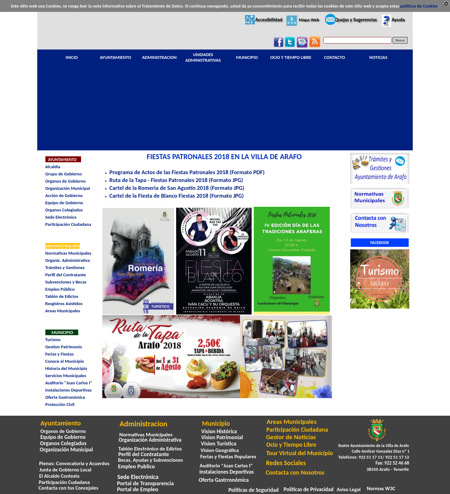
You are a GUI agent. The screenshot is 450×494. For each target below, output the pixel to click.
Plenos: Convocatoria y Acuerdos (74, 463)
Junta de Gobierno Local (65, 469)
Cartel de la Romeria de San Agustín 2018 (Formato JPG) (177, 187)
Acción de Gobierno (64, 195)
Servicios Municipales (65, 375)
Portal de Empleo (137, 489)
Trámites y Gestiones (65, 267)
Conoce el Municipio (64, 361)
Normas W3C (381, 488)
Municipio (216, 423)
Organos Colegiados (64, 210)
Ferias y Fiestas (59, 354)
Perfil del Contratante (65, 275)
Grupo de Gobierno (63, 174)
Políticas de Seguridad (253, 489)
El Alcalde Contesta (59, 476)
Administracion (143, 424)
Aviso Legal (349, 489)
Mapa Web (309, 20)
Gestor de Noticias (291, 437)
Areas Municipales (62, 311)
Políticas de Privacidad (309, 489)
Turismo (53, 339)
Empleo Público (60, 289)
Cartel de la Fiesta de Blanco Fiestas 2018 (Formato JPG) (177, 195)
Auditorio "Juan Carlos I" (68, 383)
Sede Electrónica (61, 217)
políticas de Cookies (419, 6)
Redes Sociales (286, 463)
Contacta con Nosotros (295, 472)
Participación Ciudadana (68, 224)
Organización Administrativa (150, 440)
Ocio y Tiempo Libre (291, 444)
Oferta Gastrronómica (224, 479)
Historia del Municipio (66, 368)
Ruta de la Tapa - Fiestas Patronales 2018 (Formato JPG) (176, 180)
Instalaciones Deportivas (68, 390)
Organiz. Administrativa (67, 260)
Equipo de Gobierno (64, 202)
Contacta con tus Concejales (68, 488)
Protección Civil (59, 404)
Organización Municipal (67, 188)
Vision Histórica (219, 431)
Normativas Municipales (68, 253)
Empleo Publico (136, 466)
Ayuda (398, 20)
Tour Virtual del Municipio (299, 453)
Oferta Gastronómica (65, 397)
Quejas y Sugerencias (356, 20)
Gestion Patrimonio (63, 347)
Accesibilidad (268, 20)
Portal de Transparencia (145, 483)
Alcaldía (52, 166)
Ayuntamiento (60, 423)
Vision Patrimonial (222, 437)
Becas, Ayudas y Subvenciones (150, 460)
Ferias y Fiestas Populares (228, 456)
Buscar (400, 40)
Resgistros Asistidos (64, 303)
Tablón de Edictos (62, 296)
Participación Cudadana (64, 482)
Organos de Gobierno (65, 181)
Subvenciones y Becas (66, 282)
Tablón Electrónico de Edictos (150, 448)
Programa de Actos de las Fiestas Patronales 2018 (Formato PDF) (187, 172)
